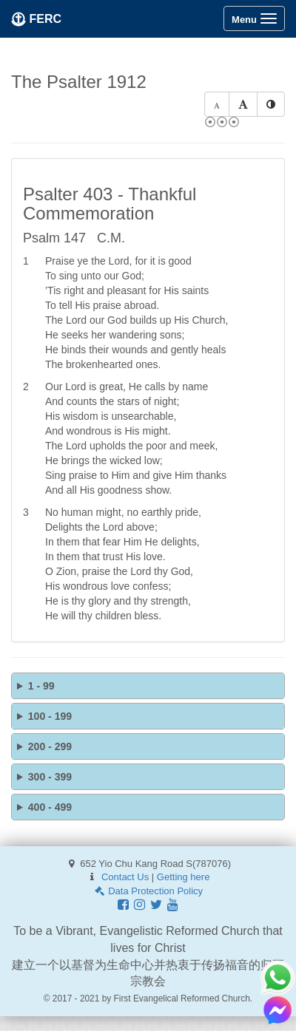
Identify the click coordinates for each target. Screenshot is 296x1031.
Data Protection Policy (148, 890)
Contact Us (125, 876)
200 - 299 (50, 746)
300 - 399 (50, 777)
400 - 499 (50, 807)
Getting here (183, 876)
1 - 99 (41, 686)
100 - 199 (50, 716)
